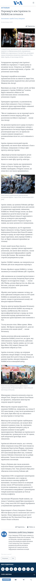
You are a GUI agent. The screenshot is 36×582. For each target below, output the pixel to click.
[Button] (30, 26)
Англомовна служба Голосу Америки (13, 18)
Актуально (5, 8)
